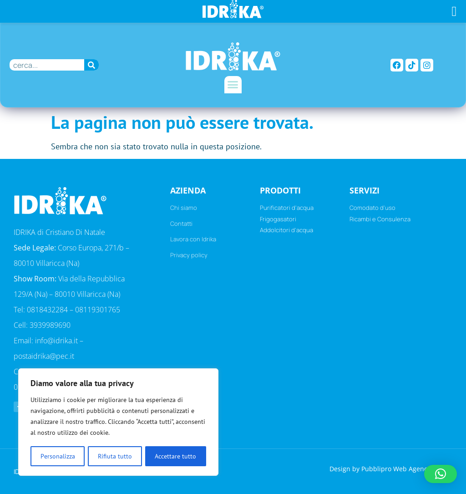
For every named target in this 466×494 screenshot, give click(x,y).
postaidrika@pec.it (44, 356)
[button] (233, 84)
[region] (118, 422)
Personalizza (58, 456)
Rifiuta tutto (115, 456)
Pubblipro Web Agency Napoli (406, 467)
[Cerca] (91, 65)
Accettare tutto (176, 456)
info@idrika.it (56, 341)
